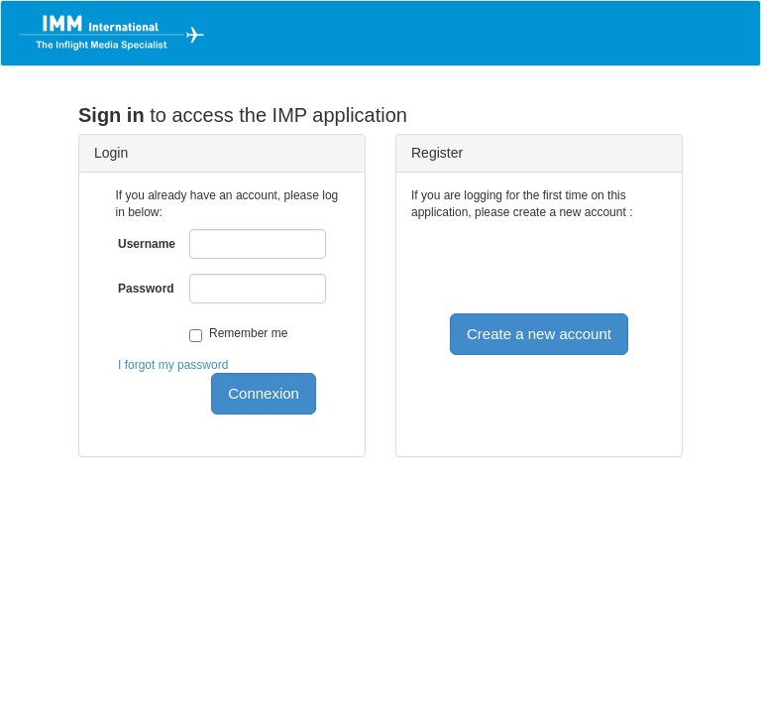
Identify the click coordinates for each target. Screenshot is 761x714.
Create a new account (539, 333)
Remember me (248, 333)
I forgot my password (173, 365)
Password (146, 289)
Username (146, 244)
